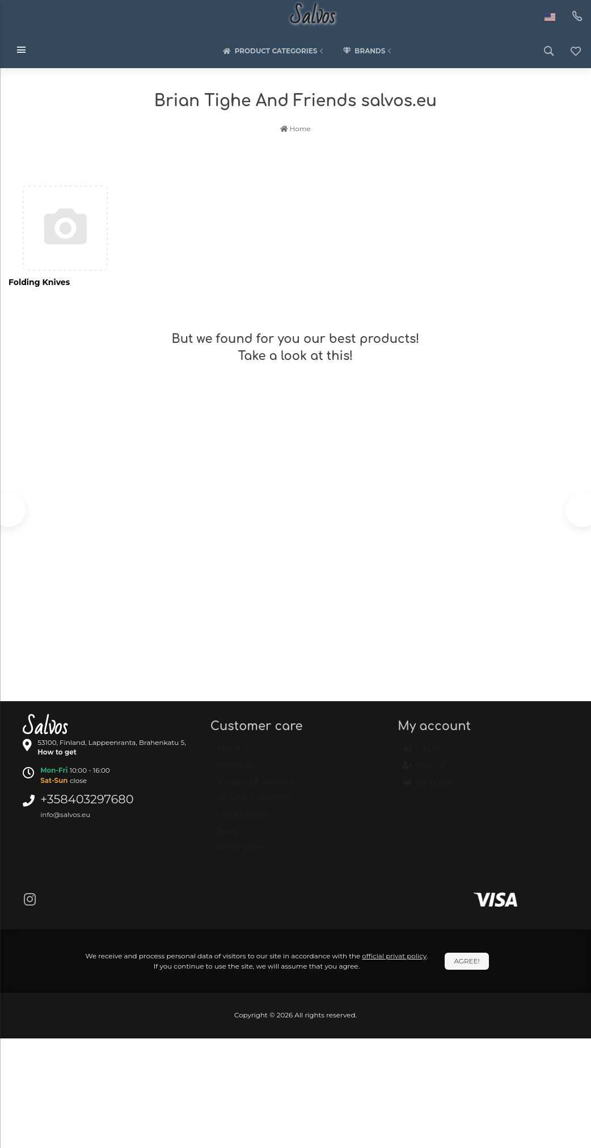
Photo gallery (242, 853)
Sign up (424, 771)
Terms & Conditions (254, 803)
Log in (421, 754)
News (227, 836)
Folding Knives (39, 282)
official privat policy (394, 956)
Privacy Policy (243, 820)
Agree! (466, 961)
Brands (368, 51)
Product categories (274, 51)
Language (429, 787)
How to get (57, 752)
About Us (234, 754)
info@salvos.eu (65, 814)
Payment (234, 770)
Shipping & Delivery (255, 787)
